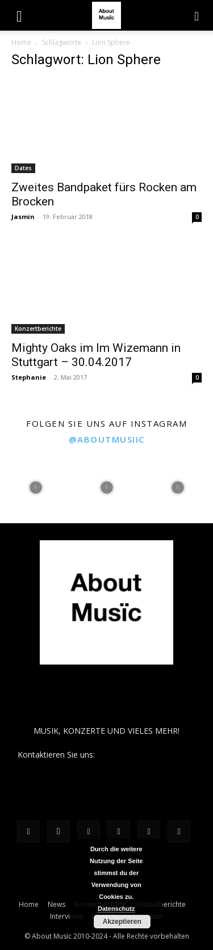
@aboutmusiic (107, 439)
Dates (23, 168)
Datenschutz (116, 908)
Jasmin (23, 216)
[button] (19, 15)
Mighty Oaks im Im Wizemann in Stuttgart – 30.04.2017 (96, 355)
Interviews (66, 916)
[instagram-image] (35, 487)
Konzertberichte (38, 329)
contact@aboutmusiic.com (146, 754)
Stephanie (28, 377)
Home (21, 42)
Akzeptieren (122, 922)
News (56, 904)
